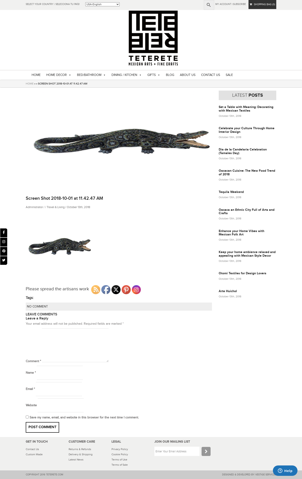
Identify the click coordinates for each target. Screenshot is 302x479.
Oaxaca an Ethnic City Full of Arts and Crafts (246, 211)
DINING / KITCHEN (124, 75)
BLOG (170, 75)
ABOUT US (187, 75)
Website (31, 405)
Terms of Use (119, 459)
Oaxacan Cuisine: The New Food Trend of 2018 (247, 172)
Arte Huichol (228, 291)
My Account (223, 4)
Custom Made (34, 454)
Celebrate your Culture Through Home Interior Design (246, 130)
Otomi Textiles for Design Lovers (242, 273)
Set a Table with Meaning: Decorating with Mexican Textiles (246, 108)
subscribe (239, 4)
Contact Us (32, 449)
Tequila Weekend (231, 192)
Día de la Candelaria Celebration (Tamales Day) (243, 151)
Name (31, 373)
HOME (36, 75)
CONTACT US (210, 75)
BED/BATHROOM (89, 75)
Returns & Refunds (80, 449)
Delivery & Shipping (81, 454)
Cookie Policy (120, 454)
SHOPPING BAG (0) (262, 4)
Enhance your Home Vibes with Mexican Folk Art (241, 232)
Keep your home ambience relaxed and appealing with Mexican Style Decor (247, 253)
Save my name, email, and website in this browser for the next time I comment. (84, 417)
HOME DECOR (56, 75)
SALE (229, 75)
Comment (33, 361)
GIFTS (151, 75)
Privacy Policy (120, 449)
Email (30, 389)
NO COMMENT (37, 306)
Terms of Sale (120, 464)
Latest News (76, 459)
